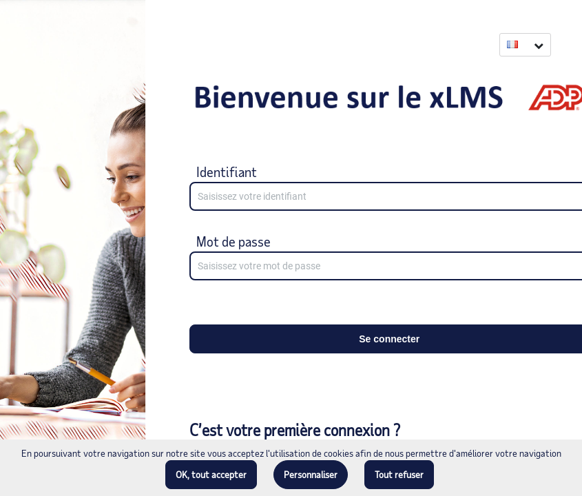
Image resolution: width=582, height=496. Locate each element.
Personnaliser (310, 474)
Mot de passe (233, 241)
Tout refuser (399, 474)
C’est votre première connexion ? (294, 430)
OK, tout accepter (211, 474)
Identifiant (226, 171)
